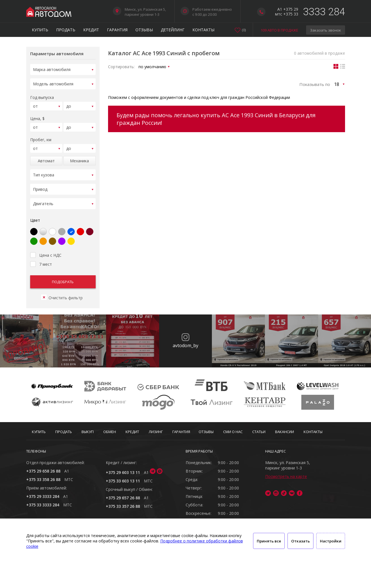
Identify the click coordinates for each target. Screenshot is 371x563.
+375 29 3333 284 (42, 496)
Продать (65, 29)
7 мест (41, 260)
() (244, 29)
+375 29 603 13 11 (123, 472)
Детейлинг (173, 29)
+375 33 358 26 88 (43, 479)
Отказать (300, 541)
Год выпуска (42, 95)
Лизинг (156, 431)
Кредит (91, 29)
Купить (40, 29)
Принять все (269, 541)
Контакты (203, 29)
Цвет (35, 217)
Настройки (330, 541)
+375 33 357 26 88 (123, 506)
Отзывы (144, 29)
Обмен (109, 431)
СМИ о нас (233, 431)
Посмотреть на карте (286, 476)
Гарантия (117, 29)
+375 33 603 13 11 (123, 481)
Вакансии (284, 431)
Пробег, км (40, 136)
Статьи (258, 431)
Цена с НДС (46, 251)
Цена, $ (37, 116)
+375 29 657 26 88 (123, 497)
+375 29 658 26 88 (43, 471)
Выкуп (88, 431)
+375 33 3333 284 (42, 504)
